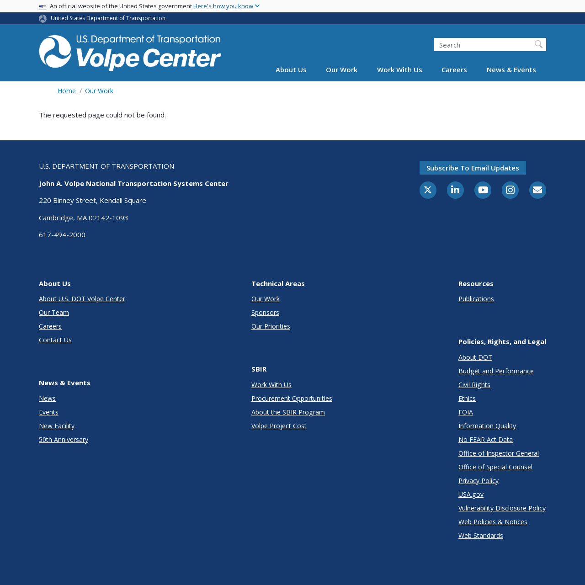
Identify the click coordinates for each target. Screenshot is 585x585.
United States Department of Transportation (108, 18)
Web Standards (480, 535)
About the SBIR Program (288, 412)
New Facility (56, 425)
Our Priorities (270, 326)
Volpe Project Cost (279, 425)
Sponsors (265, 312)
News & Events (511, 69)
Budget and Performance (496, 371)
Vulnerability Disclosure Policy (502, 508)
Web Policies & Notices (492, 521)
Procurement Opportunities (291, 398)
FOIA (465, 412)
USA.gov (471, 494)
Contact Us (55, 339)
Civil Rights (474, 384)
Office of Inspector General (498, 453)
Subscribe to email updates (472, 167)
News (47, 398)
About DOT (475, 357)
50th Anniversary (63, 439)
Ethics (467, 398)
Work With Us (399, 69)
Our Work (341, 69)
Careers (454, 69)
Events (48, 412)
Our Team (54, 312)
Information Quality (487, 425)
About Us (291, 69)
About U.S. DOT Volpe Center (82, 298)
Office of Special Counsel (495, 467)
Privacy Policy (478, 480)
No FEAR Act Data (485, 439)
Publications (476, 298)
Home (67, 90)
